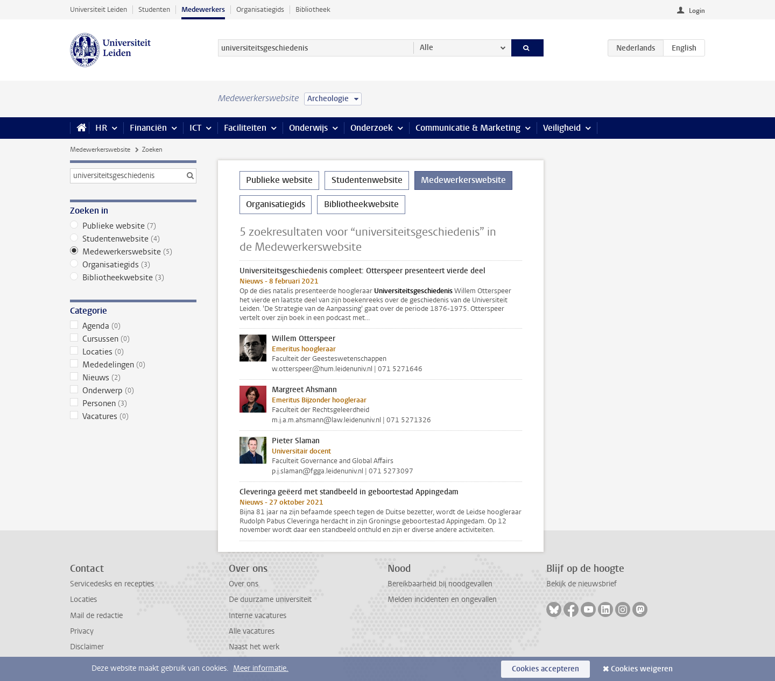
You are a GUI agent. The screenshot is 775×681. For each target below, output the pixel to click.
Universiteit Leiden (98, 9)
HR (101, 127)
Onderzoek (371, 127)
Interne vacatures (257, 616)
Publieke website (133, 226)
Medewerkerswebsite (100, 149)
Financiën (148, 127)
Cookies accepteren (545, 669)
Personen (133, 403)
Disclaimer (87, 647)
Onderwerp (133, 390)
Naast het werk (254, 647)
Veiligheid (562, 127)
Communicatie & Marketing (467, 127)
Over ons (243, 584)
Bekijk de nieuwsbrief (581, 584)
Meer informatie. (260, 668)
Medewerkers (203, 9)
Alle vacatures (251, 631)
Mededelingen (133, 365)
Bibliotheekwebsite (133, 277)
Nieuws (133, 378)
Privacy (82, 631)
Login (697, 10)
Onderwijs (308, 127)
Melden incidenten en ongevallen (442, 599)
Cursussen (133, 339)
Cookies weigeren (642, 669)
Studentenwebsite (133, 239)
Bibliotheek (312, 9)
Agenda (133, 326)
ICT (195, 127)
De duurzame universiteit (270, 599)
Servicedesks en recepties (112, 584)
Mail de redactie (96, 616)
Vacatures (133, 416)
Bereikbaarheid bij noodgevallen (440, 584)
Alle (426, 47)
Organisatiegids (260, 9)
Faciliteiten (245, 127)
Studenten (154, 9)
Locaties (133, 352)
